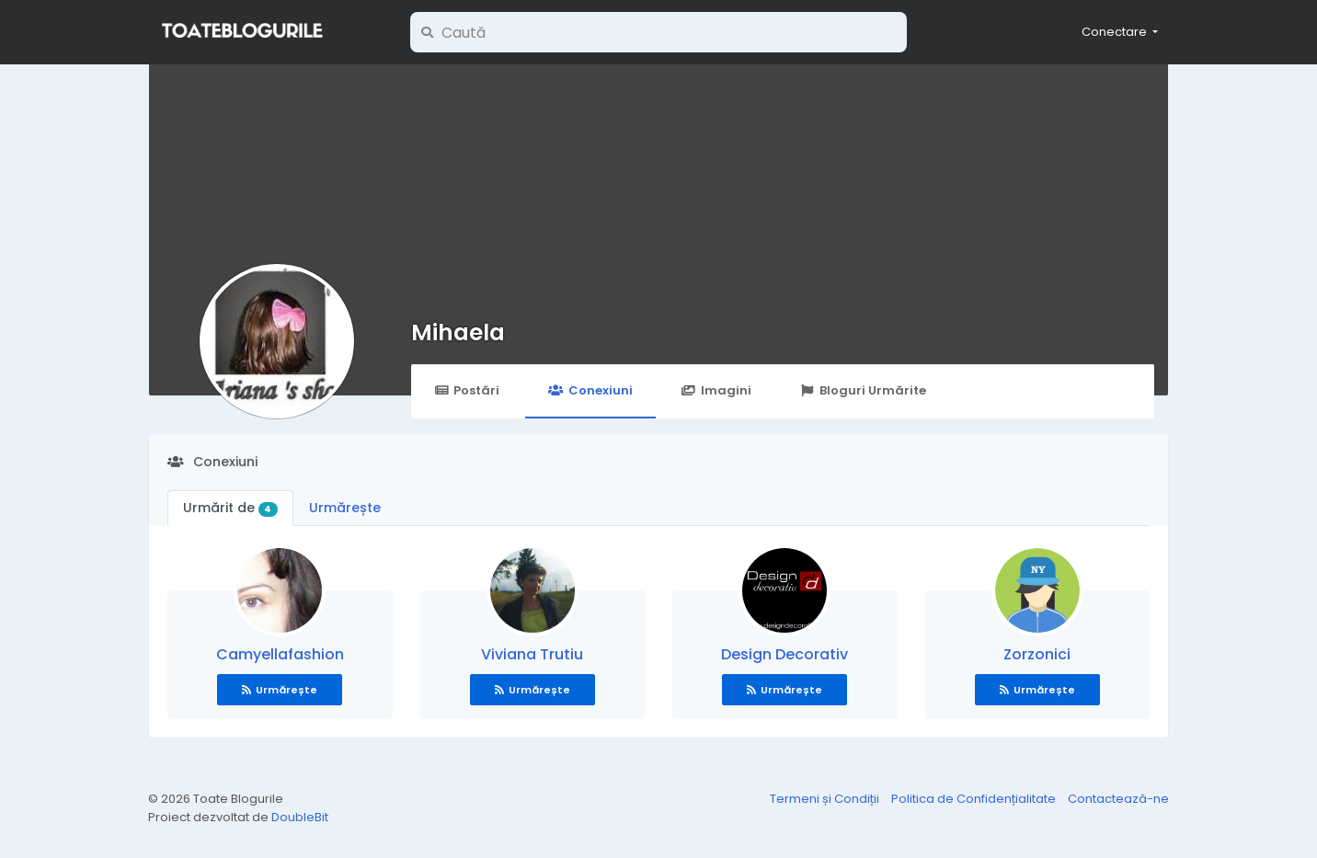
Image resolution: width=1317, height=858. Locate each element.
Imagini (716, 390)
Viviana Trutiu (532, 654)
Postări (466, 390)
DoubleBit (299, 817)
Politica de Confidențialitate (975, 798)
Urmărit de (230, 507)
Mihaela (458, 332)
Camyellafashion (280, 654)
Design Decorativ (784, 654)
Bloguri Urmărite (863, 390)
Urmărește (345, 507)
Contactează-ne (1118, 798)
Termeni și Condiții (826, 798)
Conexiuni (590, 390)
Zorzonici (1037, 654)
